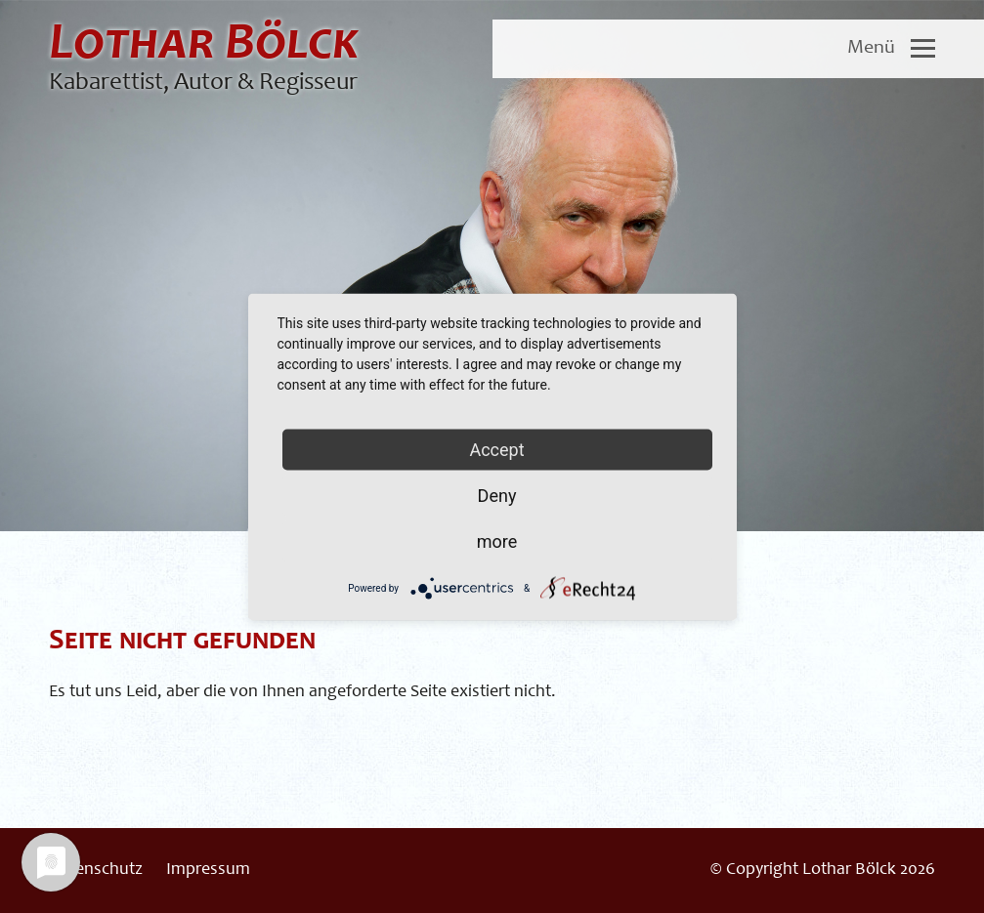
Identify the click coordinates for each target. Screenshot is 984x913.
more (497, 540)
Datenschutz (96, 870)
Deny (497, 494)
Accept (496, 448)
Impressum (208, 870)
